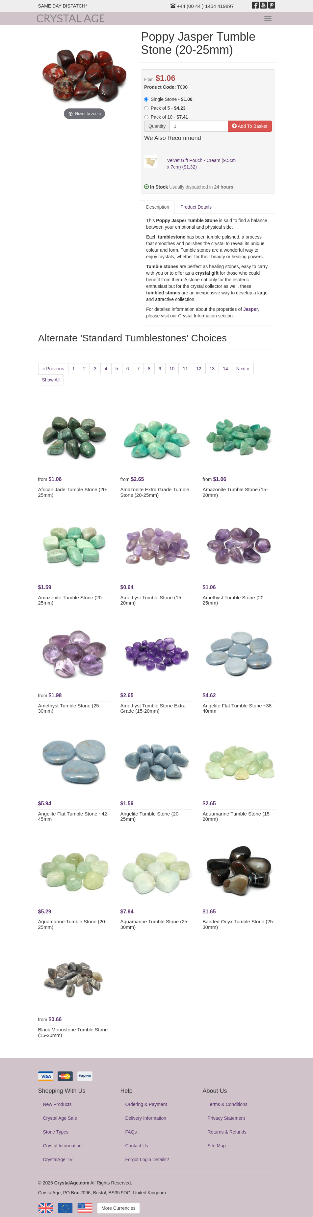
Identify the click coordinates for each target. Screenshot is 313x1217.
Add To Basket (249, 126)
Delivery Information (146, 1118)
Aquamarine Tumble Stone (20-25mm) (72, 924)
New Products (57, 1104)
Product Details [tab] (196, 207)
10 (172, 368)
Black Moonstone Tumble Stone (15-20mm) (73, 1032)
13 (212, 368)
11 (185, 368)
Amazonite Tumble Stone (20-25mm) (70, 600)
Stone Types (56, 1132)
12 (198, 368)
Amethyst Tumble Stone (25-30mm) (69, 708)
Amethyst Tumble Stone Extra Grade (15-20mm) (153, 708)
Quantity (157, 126)
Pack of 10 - (166, 117)
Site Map (217, 1145)
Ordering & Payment (146, 1104)
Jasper (250, 309)
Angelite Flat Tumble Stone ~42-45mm (73, 816)
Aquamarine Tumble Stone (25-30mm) (154, 924)
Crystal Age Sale (60, 1118)
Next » (242, 368)
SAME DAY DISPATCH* (62, 6)
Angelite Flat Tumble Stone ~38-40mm (238, 708)
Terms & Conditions (228, 1104)
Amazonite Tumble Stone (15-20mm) (235, 492)
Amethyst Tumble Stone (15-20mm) (151, 600)
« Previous (53, 368)
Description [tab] (157, 207)
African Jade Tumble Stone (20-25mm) (73, 492)
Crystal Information (62, 1145)
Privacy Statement (226, 1118)
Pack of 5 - (165, 108)
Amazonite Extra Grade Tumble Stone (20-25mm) (154, 492)
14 (225, 368)
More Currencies (118, 1208)
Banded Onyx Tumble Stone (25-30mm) (238, 924)
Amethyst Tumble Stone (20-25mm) (234, 600)
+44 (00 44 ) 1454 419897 (202, 6)
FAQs (131, 1132)
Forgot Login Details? (147, 1159)
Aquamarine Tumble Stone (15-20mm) (237, 816)
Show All (51, 379)
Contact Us (136, 1145)
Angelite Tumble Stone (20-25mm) (150, 816)
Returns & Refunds (227, 1132)
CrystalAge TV (58, 1159)
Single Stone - (168, 99)
